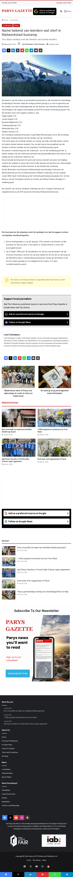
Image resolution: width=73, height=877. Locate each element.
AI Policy (5, 756)
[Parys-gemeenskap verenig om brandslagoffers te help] (8, 595)
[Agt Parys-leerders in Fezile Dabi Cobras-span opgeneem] (19, 448)
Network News (7, 773)
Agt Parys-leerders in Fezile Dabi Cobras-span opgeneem (43, 569)
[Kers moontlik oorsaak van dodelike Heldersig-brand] (19, 418)
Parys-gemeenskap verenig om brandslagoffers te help (42, 591)
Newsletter (6, 802)
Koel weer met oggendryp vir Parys (52, 459)
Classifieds (6, 790)
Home (5, 20)
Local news (14, 20)
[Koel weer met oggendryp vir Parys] (54, 448)
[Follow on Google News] (36, 322)
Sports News (6, 777)
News (17, 25)
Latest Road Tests (8, 794)
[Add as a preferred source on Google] (44, 11)
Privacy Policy (7, 745)
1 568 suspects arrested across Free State (37, 558)
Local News (6, 769)
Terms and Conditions (10, 752)
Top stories (37, 860)
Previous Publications (10, 741)
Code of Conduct (8, 748)
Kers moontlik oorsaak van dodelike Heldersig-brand (41, 547)
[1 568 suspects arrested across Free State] (54, 418)
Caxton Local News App (10, 805)
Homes (4, 798)
